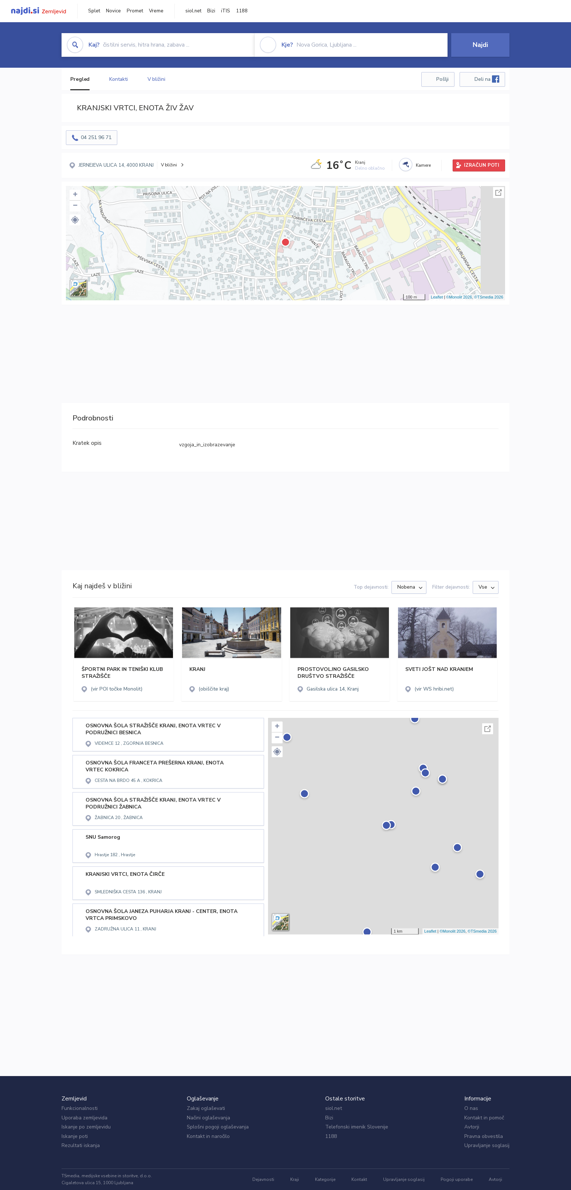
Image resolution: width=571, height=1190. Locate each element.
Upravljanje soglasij (486, 1145)
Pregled (80, 79)
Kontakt (359, 1179)
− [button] (75, 206)
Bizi (211, 11)
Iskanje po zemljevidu (86, 1126)
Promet (135, 11)
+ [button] (75, 195)
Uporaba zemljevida (84, 1117)
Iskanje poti (75, 1136)
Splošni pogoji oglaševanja (218, 1126)
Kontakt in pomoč (484, 1117)
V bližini (156, 79)
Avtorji (471, 1126)
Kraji (294, 1179)
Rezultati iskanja (81, 1145)
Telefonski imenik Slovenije (356, 1126)
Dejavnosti (263, 1179)
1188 (242, 11)
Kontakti (118, 79)
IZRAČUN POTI (481, 165)
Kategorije (325, 1179)
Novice (113, 11)
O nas (471, 1108)
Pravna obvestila (483, 1136)
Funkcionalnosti (80, 1108)
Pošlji (442, 79)
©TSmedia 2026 (488, 297)
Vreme (156, 11)
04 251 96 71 (96, 137)
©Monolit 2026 (459, 297)
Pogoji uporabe (457, 1179)
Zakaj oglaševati (206, 1108)
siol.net (193, 11)
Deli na (486, 79)
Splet (94, 11)
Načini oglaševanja (208, 1117)
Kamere (423, 165)
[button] (75, 219)
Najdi (480, 44)
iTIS (225, 11)
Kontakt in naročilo (208, 1136)
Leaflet (437, 297)
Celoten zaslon (498, 192)
